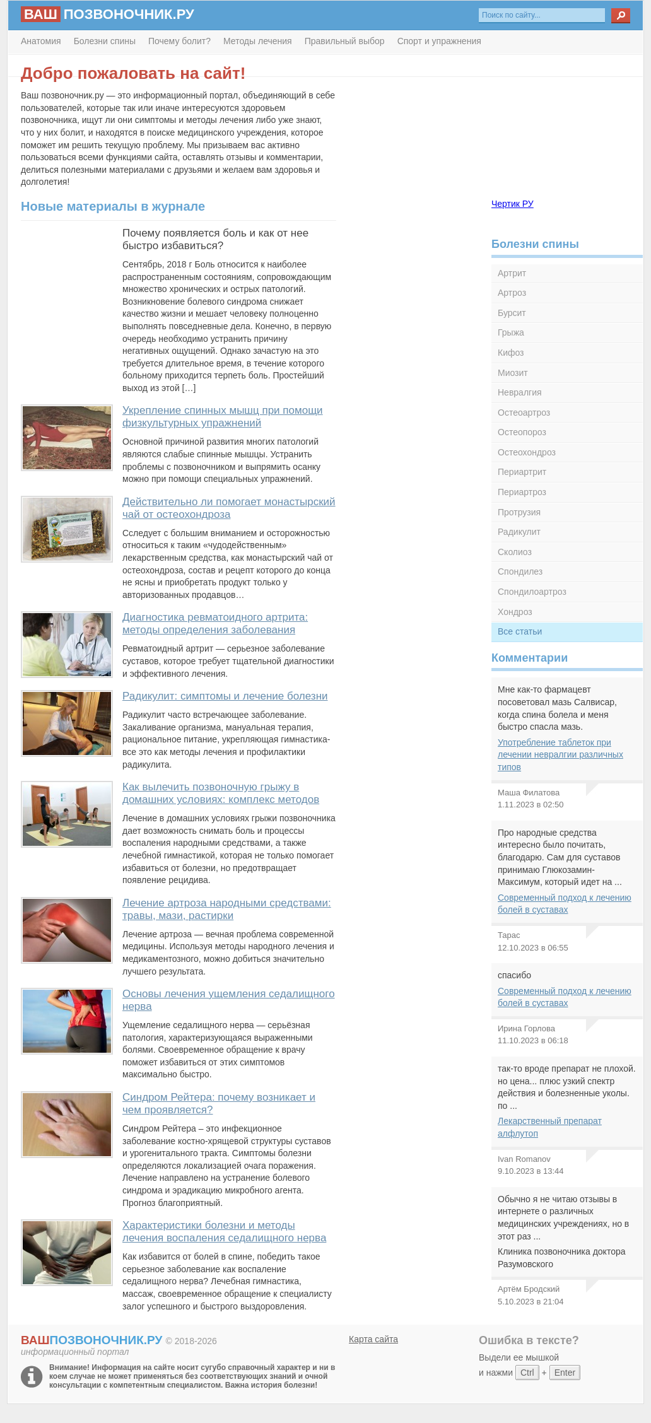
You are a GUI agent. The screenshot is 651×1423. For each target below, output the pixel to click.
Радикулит (519, 532)
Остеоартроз (524, 412)
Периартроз (522, 492)
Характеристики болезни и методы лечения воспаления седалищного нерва (224, 1231)
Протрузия (519, 512)
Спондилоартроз (532, 592)
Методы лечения (257, 41)
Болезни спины (105, 41)
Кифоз (511, 353)
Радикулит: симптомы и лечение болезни (225, 696)
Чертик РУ (512, 204)
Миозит (513, 373)
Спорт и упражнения (439, 41)
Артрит (512, 273)
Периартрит (522, 472)
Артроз (512, 293)
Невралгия (520, 392)
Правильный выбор (345, 41)
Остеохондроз (527, 452)
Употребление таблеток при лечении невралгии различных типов (560, 754)
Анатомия (41, 41)
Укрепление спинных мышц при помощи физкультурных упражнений (222, 416)
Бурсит (512, 313)
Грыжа (511, 332)
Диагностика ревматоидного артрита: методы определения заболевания (215, 623)
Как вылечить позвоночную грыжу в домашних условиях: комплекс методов (220, 793)
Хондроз (515, 612)
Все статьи (520, 631)
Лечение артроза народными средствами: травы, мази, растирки (226, 909)
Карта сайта (373, 1339)
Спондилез (520, 571)
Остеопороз (522, 432)
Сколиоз (515, 552)
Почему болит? (179, 41)
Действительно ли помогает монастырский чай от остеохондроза (229, 508)
